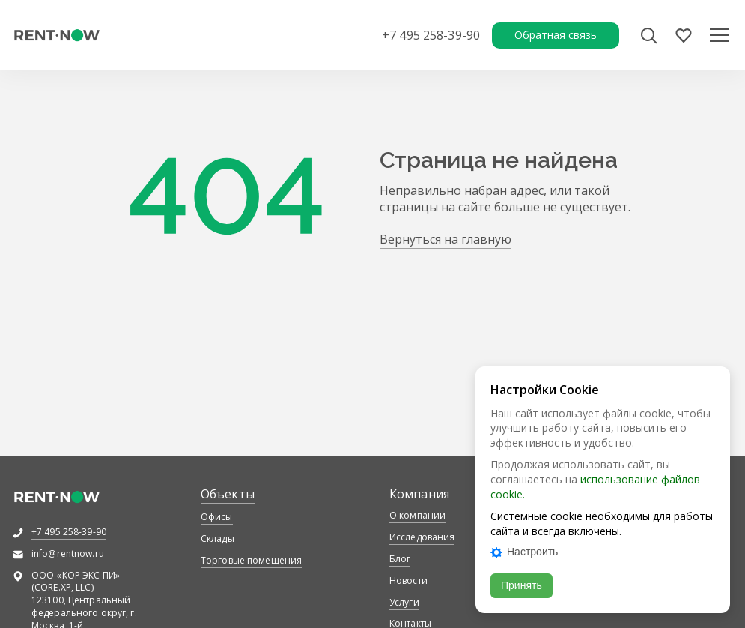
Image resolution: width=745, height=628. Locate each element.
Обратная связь (555, 35)
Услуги (404, 602)
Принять (521, 585)
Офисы (217, 516)
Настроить (524, 552)
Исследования (421, 537)
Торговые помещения (251, 560)
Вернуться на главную (445, 239)
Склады (217, 538)
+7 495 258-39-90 (431, 35)
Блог (399, 558)
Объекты (228, 494)
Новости (408, 580)
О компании (417, 515)
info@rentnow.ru (67, 553)
